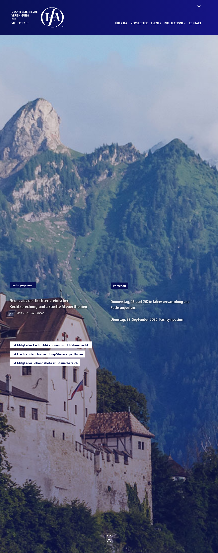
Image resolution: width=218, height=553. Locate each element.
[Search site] (199, 6)
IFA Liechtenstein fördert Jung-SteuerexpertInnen (47, 354)
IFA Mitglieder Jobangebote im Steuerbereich (45, 363)
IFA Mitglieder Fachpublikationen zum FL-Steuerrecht (50, 345)
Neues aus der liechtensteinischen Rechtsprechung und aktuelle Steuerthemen (53, 307)
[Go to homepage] (37, 17)
